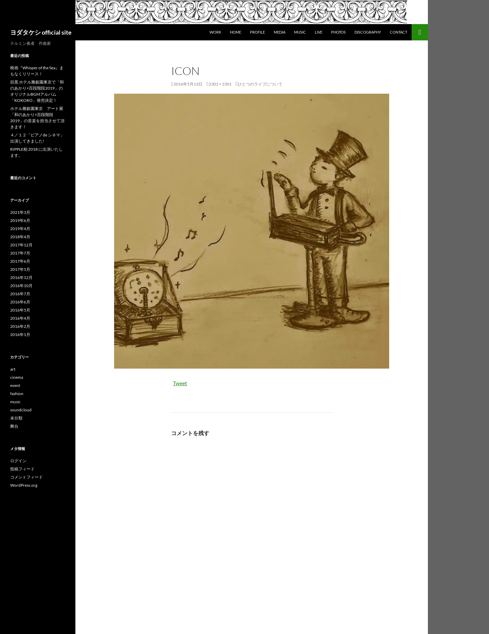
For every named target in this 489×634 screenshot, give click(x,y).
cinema (16, 377)
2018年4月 (20, 236)
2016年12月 (21, 277)
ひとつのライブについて (260, 84)
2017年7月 (20, 253)
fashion (16, 393)
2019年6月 (20, 220)
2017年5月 (20, 269)
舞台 (14, 426)
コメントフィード (26, 477)
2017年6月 (20, 261)
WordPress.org (23, 485)
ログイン (18, 460)
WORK (215, 32)
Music (300, 32)
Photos (338, 32)
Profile (257, 32)
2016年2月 (20, 326)
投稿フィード (22, 468)
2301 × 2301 (220, 84)
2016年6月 (20, 301)
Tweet (180, 383)
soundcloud (21, 409)
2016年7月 (20, 293)
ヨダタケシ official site (41, 32)
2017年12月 (21, 244)
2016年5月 (20, 310)
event (15, 385)
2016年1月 (20, 334)
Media (279, 32)
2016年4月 (20, 318)
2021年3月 (20, 212)
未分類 (16, 418)
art (12, 369)
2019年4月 (20, 228)
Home (235, 32)
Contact (398, 32)
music (15, 401)
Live (318, 32)
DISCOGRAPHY (368, 32)
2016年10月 (21, 285)
